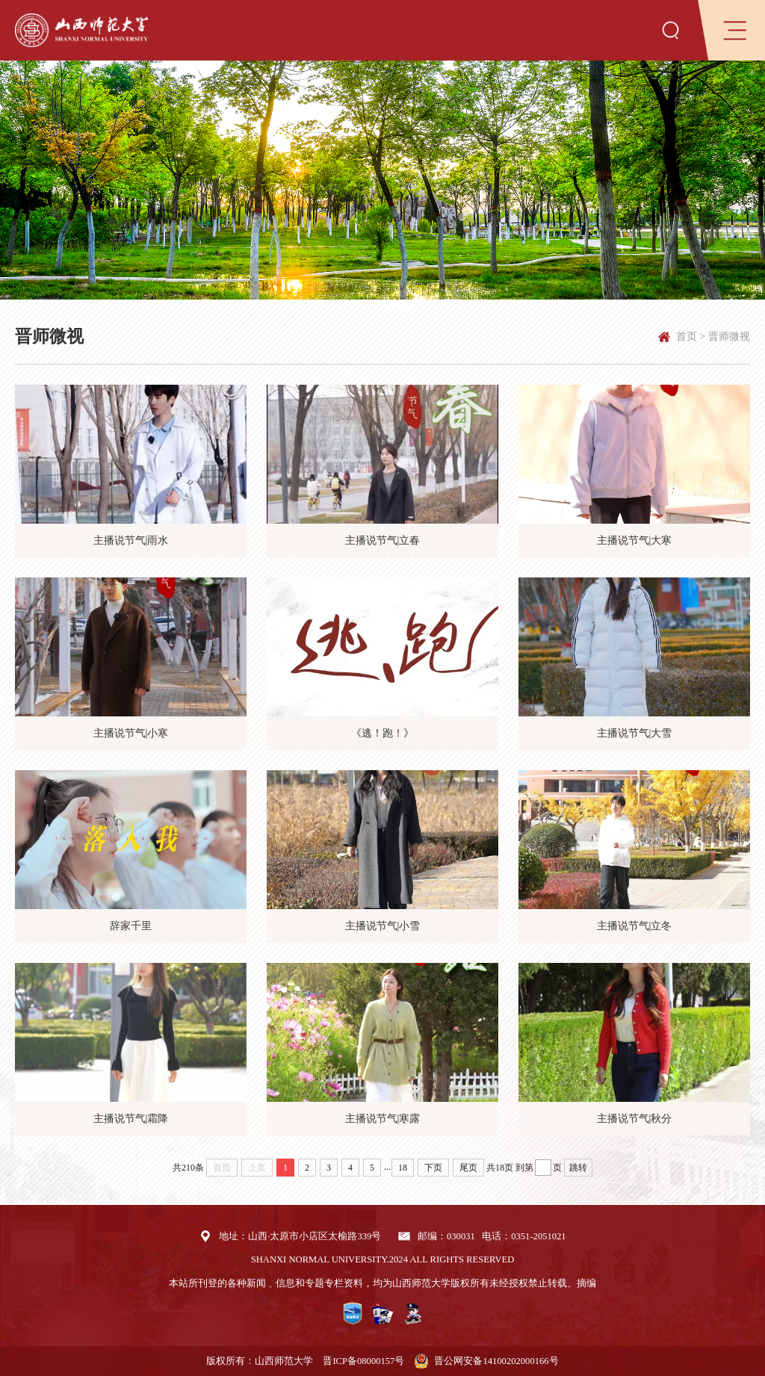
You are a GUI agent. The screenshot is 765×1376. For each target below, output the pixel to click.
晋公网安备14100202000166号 (496, 1361)
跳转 (578, 1167)
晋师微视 (729, 336)
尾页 (468, 1167)
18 (402, 1167)
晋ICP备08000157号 (363, 1361)
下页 (433, 1167)
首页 (686, 336)
